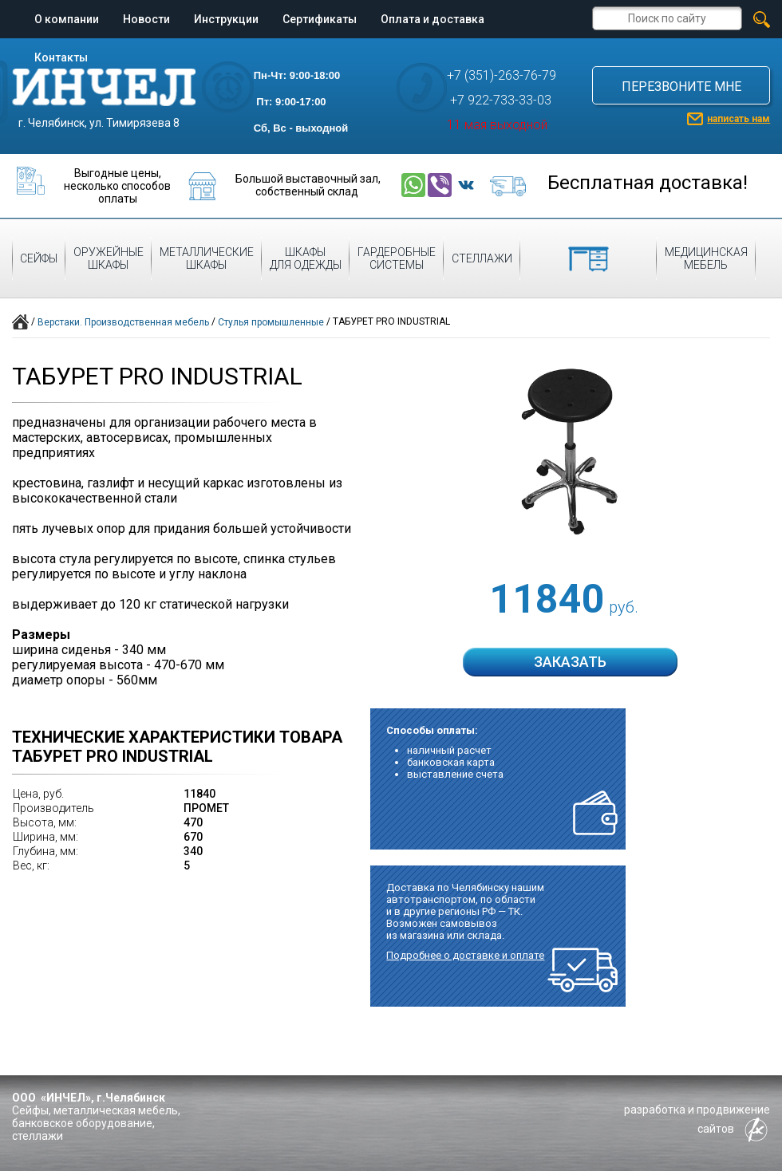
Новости (146, 19)
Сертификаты (319, 19)
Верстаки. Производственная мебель (123, 322)
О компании (66, 19)
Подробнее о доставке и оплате (465, 955)
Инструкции (226, 19)
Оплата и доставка (432, 19)
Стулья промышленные (271, 322)
